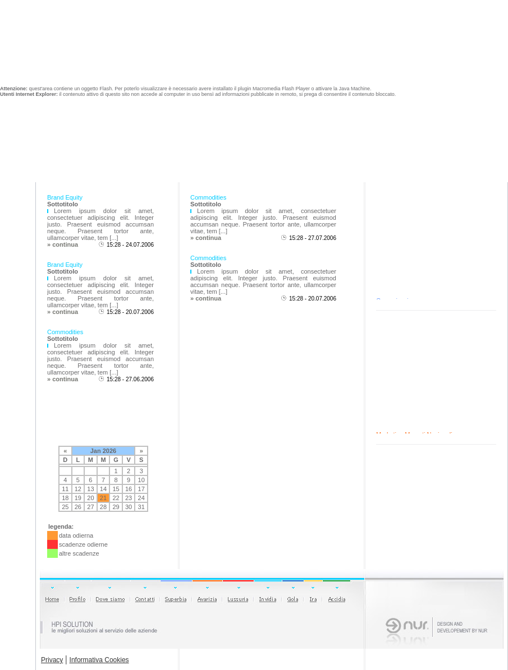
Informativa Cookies (99, 660)
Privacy (52, 660)
